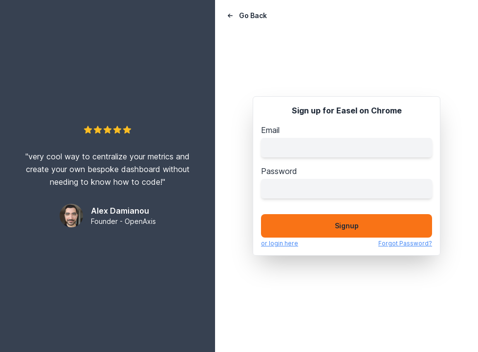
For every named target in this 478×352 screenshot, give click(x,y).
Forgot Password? (405, 243)
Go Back (246, 16)
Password (279, 171)
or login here (279, 243)
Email (270, 130)
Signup (347, 225)
